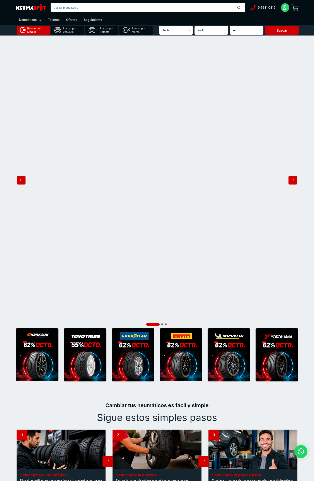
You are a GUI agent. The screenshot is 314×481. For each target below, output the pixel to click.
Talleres (54, 20)
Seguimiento (93, 20)
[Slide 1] (153, 42)
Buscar (282, 30)
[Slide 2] (162, 42)
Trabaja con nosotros (175, 443)
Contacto (168, 438)
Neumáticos (30, 20)
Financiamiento (99, 443)
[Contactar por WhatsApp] (300, 451)
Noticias (167, 427)
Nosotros (96, 427)
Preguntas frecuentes (175, 432)
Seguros (95, 449)
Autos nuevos (98, 432)
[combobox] (148, 7)
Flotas (94, 454)
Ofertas (71, 20)
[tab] (33, 30)
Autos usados (98, 438)
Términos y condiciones (177, 449)
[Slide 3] (165, 42)
